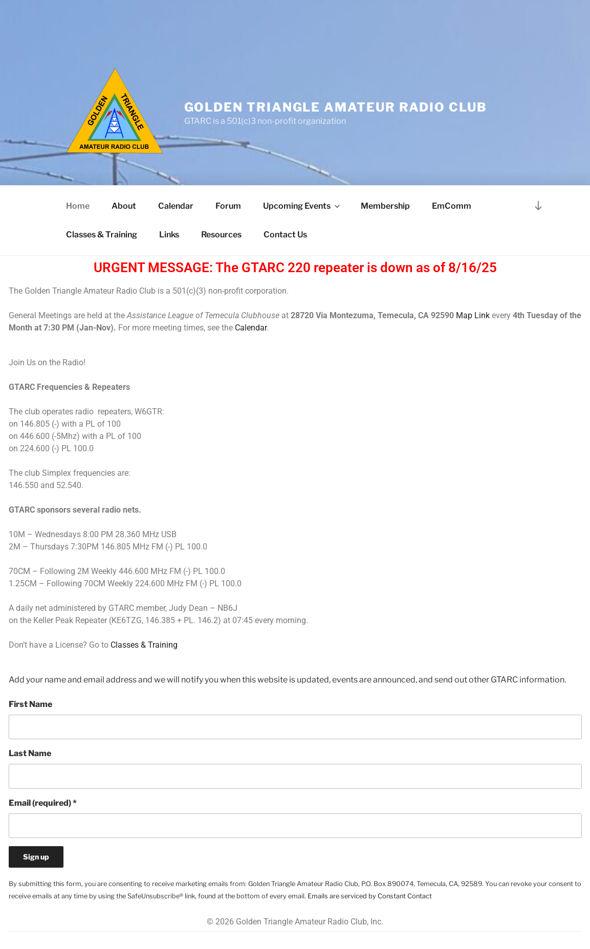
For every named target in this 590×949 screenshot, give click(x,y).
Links (169, 234)
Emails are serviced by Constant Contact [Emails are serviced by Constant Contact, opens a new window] (370, 896)
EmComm (451, 206)
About (124, 206)
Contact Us (285, 234)
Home (78, 206)
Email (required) (43, 803)
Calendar (175, 206)
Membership (385, 206)
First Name (30, 704)
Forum (228, 206)
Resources (221, 234)
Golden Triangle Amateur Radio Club (335, 107)
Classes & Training (101, 234)
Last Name (30, 753)
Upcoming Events (302, 206)
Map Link (473, 315)
